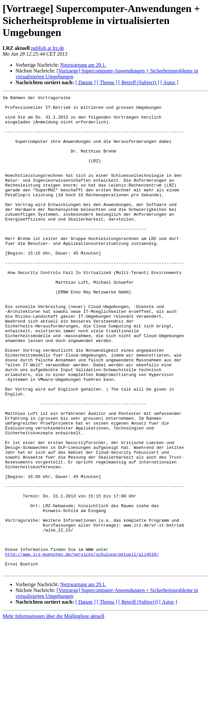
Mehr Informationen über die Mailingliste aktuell (53, 711)
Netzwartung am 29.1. (83, 65)
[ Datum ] (85, 82)
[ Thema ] (107, 82)
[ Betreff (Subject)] (138, 697)
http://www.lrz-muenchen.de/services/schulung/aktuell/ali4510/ (82, 646)
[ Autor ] (169, 82)
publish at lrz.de (47, 48)
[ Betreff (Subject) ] (138, 82)
